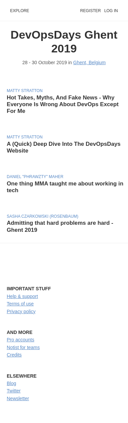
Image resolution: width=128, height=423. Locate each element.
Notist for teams (23, 347)
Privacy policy (21, 311)
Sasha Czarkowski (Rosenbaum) (42, 216)
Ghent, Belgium (89, 62)
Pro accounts (20, 339)
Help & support (22, 296)
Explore (19, 10)
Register (90, 10)
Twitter (14, 390)
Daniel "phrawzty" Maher (35, 176)
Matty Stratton (24, 90)
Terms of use (20, 303)
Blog (11, 383)
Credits (14, 354)
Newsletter (18, 398)
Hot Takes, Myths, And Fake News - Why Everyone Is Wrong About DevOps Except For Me (63, 104)
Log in (111, 10)
